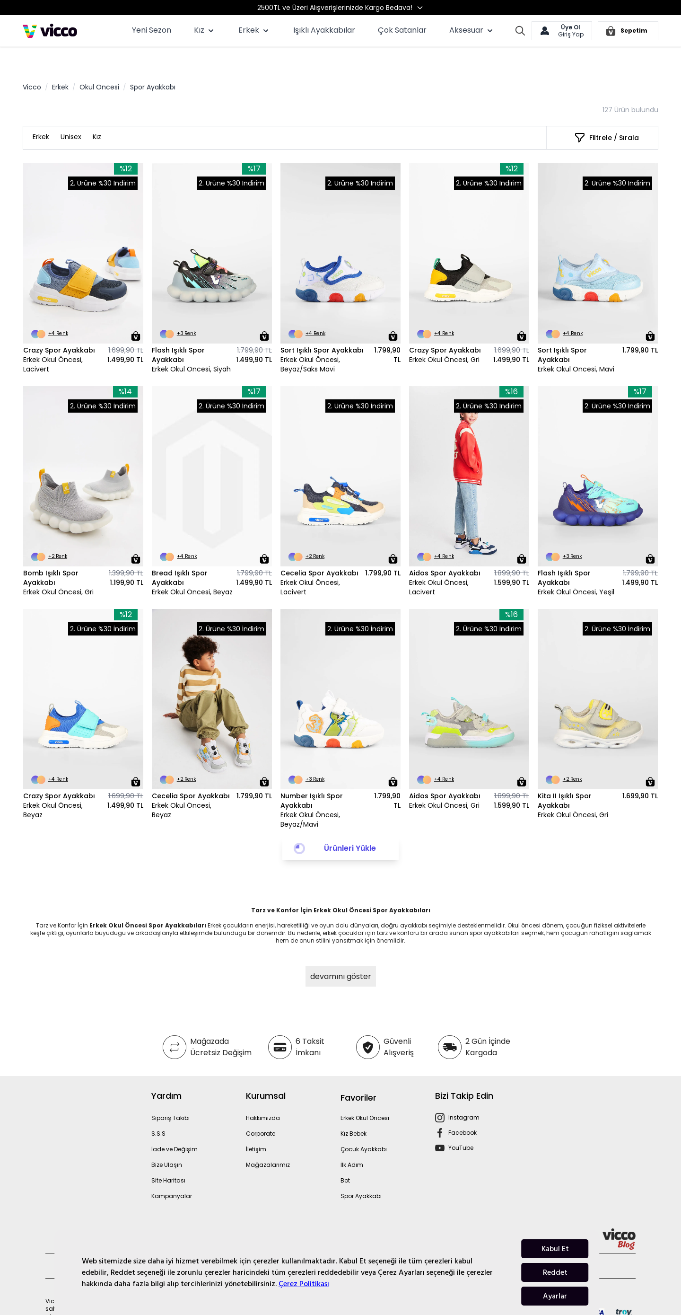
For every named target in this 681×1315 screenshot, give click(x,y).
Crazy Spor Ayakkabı (59, 328)
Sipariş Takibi (170, 1096)
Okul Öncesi (99, 65)
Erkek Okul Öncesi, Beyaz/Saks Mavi (310, 342)
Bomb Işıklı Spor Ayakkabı (51, 555)
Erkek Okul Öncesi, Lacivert (53, 342)
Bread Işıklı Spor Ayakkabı (180, 555)
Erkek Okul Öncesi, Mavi (576, 347)
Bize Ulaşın (166, 1142)
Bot (345, 1158)
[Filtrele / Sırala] (606, 115)
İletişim (256, 1127)
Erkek (60, 65)
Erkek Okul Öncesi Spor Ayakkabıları (147, 903)
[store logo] (50, 30)
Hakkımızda (263, 1096)
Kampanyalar (171, 1174)
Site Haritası (168, 1158)
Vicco (32, 65)
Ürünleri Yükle (350, 826)
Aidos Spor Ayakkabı (444, 551)
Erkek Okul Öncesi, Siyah (191, 347)
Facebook (462, 1110)
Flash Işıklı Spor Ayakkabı (178, 332)
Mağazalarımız (268, 1142)
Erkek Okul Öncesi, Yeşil (576, 569)
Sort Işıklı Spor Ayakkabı (322, 328)
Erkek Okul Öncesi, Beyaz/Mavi (310, 797)
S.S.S (158, 1111)
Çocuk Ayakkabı (363, 1127)
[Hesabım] (562, 30)
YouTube (460, 1125)
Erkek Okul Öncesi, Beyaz (192, 569)
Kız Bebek (353, 1111)
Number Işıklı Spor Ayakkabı (311, 778)
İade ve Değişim (174, 1127)
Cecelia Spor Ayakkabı (319, 551)
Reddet (555, 1272)
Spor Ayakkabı (361, 1174)
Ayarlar (555, 1296)
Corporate (260, 1111)
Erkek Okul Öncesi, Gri (444, 337)
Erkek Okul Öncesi (364, 1096)
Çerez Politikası (304, 1284)
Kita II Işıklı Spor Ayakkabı (565, 778)
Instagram (464, 1095)
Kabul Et (555, 1249)
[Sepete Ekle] (135, 313)
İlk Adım (351, 1142)
